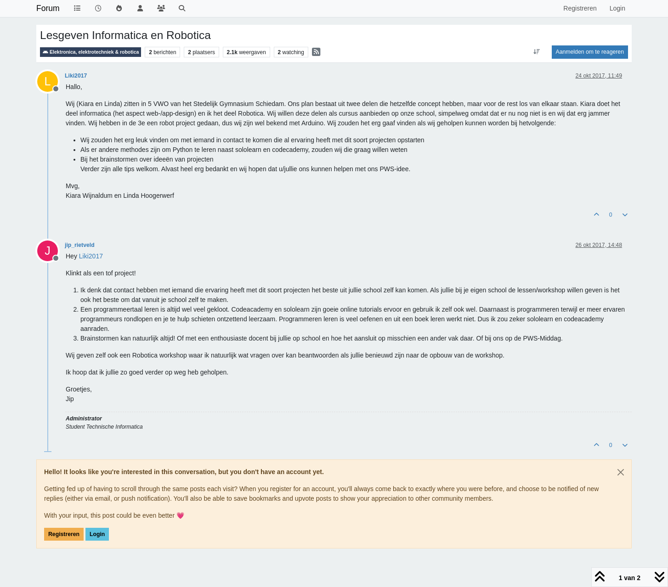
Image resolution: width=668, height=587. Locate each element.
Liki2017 (76, 76)
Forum (48, 8)
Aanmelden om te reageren (590, 52)
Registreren (63, 534)
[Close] (620, 472)
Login (97, 534)
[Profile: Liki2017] (91, 256)
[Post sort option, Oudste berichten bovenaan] (536, 51)
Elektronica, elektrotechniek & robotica (90, 52)
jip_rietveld (80, 245)
